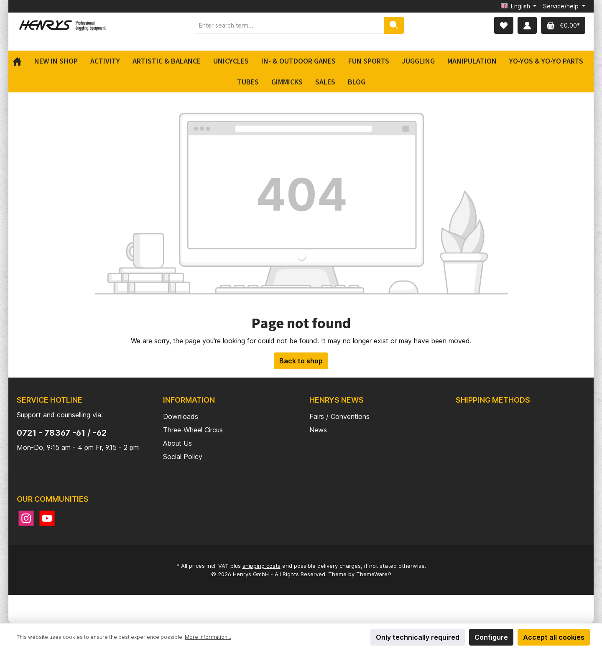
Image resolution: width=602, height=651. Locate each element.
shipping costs (261, 565)
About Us (177, 443)
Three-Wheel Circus (193, 430)
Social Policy (182, 456)
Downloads (180, 416)
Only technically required (417, 637)
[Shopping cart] (563, 25)
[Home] (20, 61)
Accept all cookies (553, 637)
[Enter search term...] (289, 25)
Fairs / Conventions (339, 416)
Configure (491, 637)
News (318, 430)
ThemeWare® (373, 574)
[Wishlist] (503, 25)
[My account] (527, 25)
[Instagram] (26, 518)
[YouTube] (47, 518)
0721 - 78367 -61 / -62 (62, 433)
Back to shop (301, 361)
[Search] (394, 25)
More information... (208, 637)
